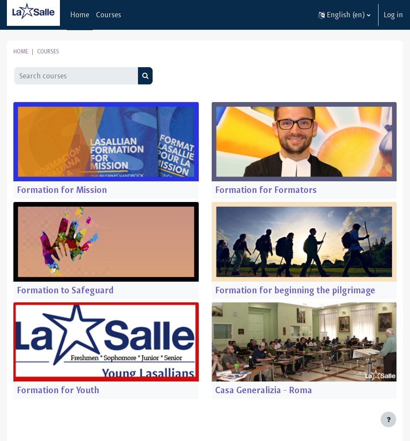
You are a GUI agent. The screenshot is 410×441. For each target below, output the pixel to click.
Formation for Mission (62, 189)
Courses (48, 51)
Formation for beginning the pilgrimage (295, 290)
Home (20, 51)
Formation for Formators (266, 189)
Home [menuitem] (79, 14)
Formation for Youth (58, 390)
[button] (344, 15)
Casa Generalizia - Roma (263, 390)
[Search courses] (76, 75)
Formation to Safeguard (65, 290)
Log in (393, 14)
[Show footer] (388, 419)
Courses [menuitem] (108, 14)
